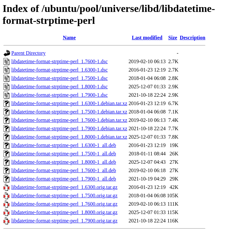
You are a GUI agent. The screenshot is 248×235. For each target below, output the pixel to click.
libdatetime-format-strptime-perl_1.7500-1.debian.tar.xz (69, 111)
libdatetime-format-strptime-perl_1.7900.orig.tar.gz (64, 220)
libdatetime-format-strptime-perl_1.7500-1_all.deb (63, 153)
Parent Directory (28, 53)
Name (69, 37)
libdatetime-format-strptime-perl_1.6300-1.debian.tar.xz (69, 103)
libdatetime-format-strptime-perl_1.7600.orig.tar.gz (64, 204)
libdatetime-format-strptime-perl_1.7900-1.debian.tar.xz (69, 128)
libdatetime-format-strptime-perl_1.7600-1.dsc (59, 61)
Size (172, 37)
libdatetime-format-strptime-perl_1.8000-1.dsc (59, 86)
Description (192, 37)
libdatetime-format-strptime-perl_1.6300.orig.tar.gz (64, 187)
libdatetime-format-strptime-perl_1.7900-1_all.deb (63, 178)
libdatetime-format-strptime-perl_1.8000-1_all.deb (63, 162)
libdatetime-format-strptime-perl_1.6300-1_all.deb (63, 145)
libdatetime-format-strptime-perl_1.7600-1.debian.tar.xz (69, 120)
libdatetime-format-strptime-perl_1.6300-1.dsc (59, 70)
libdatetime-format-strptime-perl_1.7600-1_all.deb (63, 170)
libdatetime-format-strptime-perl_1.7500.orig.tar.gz (64, 195)
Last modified (147, 37)
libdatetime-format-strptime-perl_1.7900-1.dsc (59, 95)
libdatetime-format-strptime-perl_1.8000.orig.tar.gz (64, 212)
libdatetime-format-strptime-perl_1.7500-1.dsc (59, 78)
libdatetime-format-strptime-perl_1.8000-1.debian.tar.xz (69, 137)
